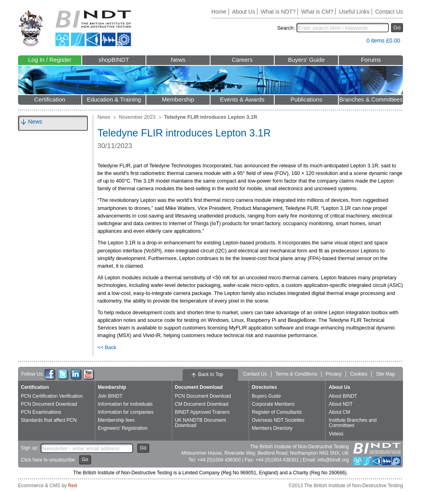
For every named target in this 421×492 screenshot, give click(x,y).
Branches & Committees (371, 99)
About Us (243, 11)
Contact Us (389, 11)
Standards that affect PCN (49, 420)
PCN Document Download (49, 404)
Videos (336, 434)
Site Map (385, 374)
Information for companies (126, 412)
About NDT (340, 404)
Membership (178, 99)
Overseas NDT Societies (278, 420)
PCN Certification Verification (52, 396)
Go (397, 27)
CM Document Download (201, 404)
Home (218, 11)
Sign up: (29, 448)
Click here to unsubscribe (48, 460)
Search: (286, 28)
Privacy (333, 374)
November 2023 (137, 117)
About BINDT (343, 396)
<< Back (106, 347)
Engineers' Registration (123, 428)
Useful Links (354, 11)
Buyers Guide (266, 396)
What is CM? (317, 11)
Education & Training (114, 99)
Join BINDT (110, 396)
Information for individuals (125, 404)
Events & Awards (242, 99)
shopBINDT (114, 60)
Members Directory (272, 428)
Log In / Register (49, 60)
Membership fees (116, 420)
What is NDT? (278, 11)
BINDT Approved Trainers (202, 412)
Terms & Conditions (296, 374)
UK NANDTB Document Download (200, 422)
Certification (49, 99)
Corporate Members (273, 404)
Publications (306, 99)
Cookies (358, 374)
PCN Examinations (41, 412)
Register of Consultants (277, 412)
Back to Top (210, 374)
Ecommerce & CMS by (47, 485)
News (178, 60)
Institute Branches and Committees (352, 422)
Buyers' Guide (306, 60)
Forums (371, 60)
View (356, 42)
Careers (242, 60)
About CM (339, 412)
